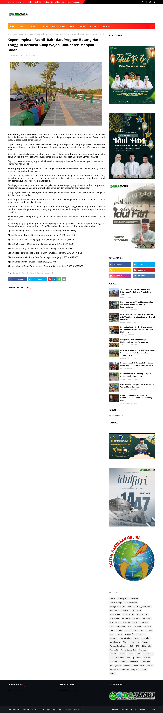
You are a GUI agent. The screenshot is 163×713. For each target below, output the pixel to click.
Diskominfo (129, 634)
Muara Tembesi (125, 638)
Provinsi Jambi (115, 614)
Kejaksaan (121, 626)
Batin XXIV (113, 654)
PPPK (138, 654)
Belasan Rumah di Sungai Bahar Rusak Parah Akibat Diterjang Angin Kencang (136, 364)
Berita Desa (114, 610)
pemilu (112, 673)
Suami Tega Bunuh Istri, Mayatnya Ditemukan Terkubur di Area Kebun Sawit (135, 292)
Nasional (136, 618)
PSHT (112, 630)
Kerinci (130, 654)
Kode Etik (38, 2)
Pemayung (140, 634)
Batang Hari (125, 610)
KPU (129, 626)
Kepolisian (137, 610)
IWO (111, 634)
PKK (126, 630)
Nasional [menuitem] (107, 26)
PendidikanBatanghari (129, 670)
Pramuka (144, 670)
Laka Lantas (114, 662)
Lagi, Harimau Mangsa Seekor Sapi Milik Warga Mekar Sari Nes (137, 385)
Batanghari (122, 599)
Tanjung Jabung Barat (117, 646)
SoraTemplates (68, 709)
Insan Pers (135, 642)
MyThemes (79, 709)
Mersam (145, 622)
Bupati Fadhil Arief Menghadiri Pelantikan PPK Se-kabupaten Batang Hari (136, 397)
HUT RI (119, 630)
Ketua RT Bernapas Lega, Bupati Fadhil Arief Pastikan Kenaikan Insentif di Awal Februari (137, 317)
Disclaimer (20, 2)
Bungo (122, 654)
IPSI (111, 666)
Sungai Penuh (147, 654)
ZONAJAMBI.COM (27, 709)
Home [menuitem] (12, 26)
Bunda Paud (145, 662)
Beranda (11, 2)
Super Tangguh (128, 614)
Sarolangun (143, 650)
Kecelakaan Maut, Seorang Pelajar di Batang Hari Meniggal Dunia (135, 375)
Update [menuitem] (72, 26)
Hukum (136, 622)
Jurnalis (118, 666)
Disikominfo (146, 646)
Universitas (120, 658)
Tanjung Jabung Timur (143, 607)
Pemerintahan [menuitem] (58, 26)
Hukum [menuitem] (45, 26)
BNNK (130, 646)
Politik (112, 626)
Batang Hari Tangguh (20, 273)
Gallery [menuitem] (93, 26)
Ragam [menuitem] (21, 26)
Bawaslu (119, 634)
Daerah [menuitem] (83, 26)
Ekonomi (149, 630)
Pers (141, 630)
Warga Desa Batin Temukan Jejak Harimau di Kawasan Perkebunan (134, 340)
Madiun (149, 666)
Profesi (124, 662)
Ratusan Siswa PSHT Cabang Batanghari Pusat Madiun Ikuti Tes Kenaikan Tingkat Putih (137, 352)
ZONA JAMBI (13, 56)
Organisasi (126, 622)
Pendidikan (126, 618)
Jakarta (136, 638)
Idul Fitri (133, 630)
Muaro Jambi (114, 618)
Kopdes (127, 666)
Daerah (112, 599)
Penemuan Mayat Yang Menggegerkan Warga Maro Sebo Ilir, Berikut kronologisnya (136, 304)
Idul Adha (146, 638)
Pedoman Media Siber (52, 2)
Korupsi (147, 658)
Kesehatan (147, 618)
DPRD (130, 607)
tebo (128, 658)
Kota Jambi (114, 650)
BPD (137, 646)
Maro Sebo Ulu (142, 614)
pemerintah (19, 34)
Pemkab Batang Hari (128, 650)
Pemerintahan (132, 603)
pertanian (113, 638)
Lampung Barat (138, 666)
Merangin (145, 642)
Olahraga (137, 626)
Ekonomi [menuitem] (34, 26)
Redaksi (29, 2)
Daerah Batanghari (36, 273)
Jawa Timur (137, 658)
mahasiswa (134, 662)
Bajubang (147, 626)
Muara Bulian (114, 622)
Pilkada (125, 642)
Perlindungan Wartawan (71, 2)
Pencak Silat (114, 670)
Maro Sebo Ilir (115, 642)
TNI (111, 658)
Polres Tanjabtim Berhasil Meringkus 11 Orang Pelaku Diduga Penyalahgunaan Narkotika (137, 329)
